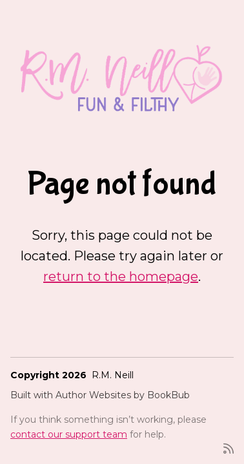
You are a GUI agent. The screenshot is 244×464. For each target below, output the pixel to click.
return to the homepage (120, 276)
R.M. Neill (113, 375)
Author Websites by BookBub (123, 395)
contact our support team (68, 434)
